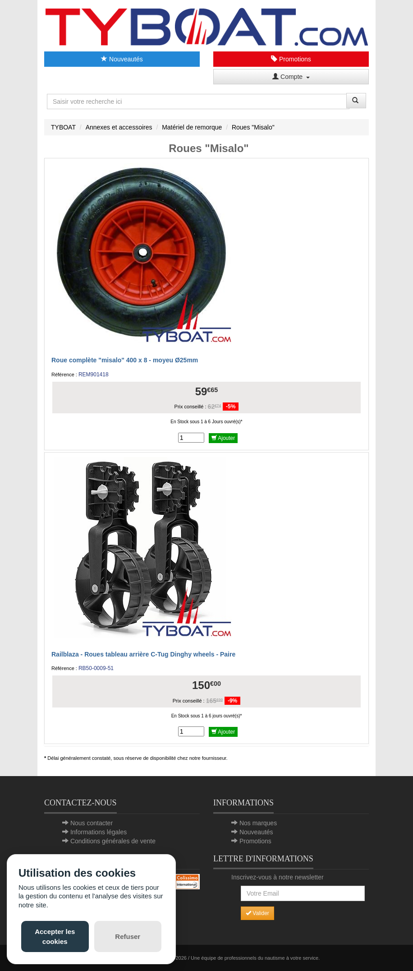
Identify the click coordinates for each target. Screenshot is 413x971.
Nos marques (258, 823)
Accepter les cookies (55, 936)
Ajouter (223, 438)
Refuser (127, 936)
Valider (257, 913)
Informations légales (98, 832)
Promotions (291, 59)
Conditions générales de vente (113, 841)
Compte (291, 76)
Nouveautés (122, 59)
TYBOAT (63, 127)
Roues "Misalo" (253, 127)
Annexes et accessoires (119, 127)
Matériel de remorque (192, 127)
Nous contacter (91, 823)
